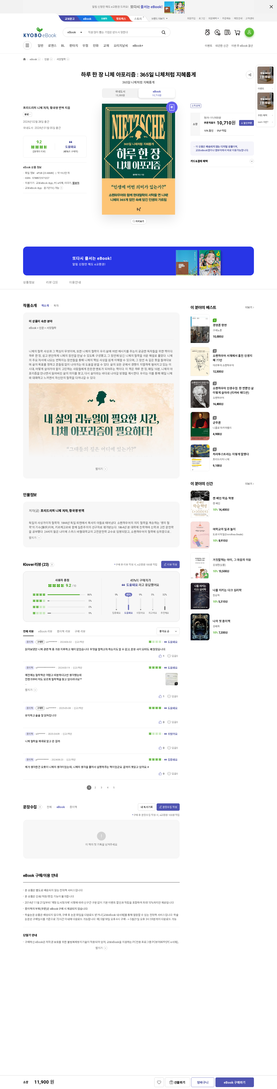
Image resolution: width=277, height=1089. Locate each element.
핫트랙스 (121, 18)
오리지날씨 (121, 46)
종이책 (73, 807)
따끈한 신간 (221, 45)
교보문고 (70, 18)
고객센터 (249, 18)
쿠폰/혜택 (262, 115)
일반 (40, 46)
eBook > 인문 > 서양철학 (42, 327)
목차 (56, 305)
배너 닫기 (271, 7)
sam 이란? (263, 122)
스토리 (138, 18)
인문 (46, 59)
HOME (24, 59)
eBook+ (138, 46)
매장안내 (238, 18)
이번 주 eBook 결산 (242, 45)
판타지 (73, 46)
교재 (106, 46)
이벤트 (208, 45)
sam (104, 18)
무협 (85, 46)
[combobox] (74, 32)
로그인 (202, 18)
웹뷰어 (75, 183)
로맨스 (52, 46)
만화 (96, 46)
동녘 (26, 114)
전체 (49, 807)
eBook (87, 18)
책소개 (45, 305)
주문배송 (226, 18)
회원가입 (191, 18)
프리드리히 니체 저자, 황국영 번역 (43, 108)
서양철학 (61, 59)
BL (63, 46)
